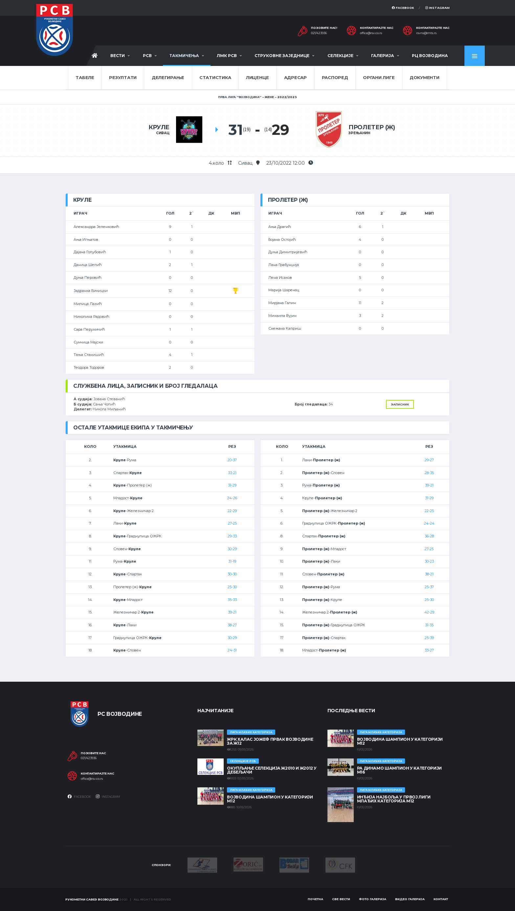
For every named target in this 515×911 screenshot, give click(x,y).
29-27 (429, 460)
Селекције (340, 55)
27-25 (232, 523)
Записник (400, 404)
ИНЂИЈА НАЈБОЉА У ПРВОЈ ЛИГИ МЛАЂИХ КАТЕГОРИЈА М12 (394, 799)
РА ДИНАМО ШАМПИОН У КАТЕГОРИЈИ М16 (399, 770)
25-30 (232, 587)
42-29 (429, 612)
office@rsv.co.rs (371, 33)
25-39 (429, 637)
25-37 (429, 587)
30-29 (232, 549)
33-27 (429, 650)
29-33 (232, 536)
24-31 (232, 650)
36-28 (429, 536)
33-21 (232, 472)
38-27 (232, 625)
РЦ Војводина (430, 55)
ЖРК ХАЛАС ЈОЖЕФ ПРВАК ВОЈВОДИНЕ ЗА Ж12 (270, 741)
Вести (117, 55)
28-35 (429, 472)
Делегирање (168, 77)
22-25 (429, 510)
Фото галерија (372, 899)
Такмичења (184, 55)
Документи (424, 77)
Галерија (382, 55)
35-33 (232, 599)
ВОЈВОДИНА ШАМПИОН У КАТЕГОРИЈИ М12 (270, 799)
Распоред (335, 77)
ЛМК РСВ (227, 55)
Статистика (215, 77)
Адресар (295, 77)
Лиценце (257, 77)
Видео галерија (410, 899)
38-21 (429, 574)
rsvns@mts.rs (426, 33)
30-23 (429, 561)
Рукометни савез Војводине (92, 899)
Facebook (403, 8)
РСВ (147, 55)
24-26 (232, 498)
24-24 (429, 523)
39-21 (232, 612)
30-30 (232, 574)
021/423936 (319, 33)
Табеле (85, 77)
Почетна (315, 899)
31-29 (232, 485)
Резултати (123, 77)
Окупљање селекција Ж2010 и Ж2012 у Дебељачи (272, 770)
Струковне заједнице (282, 55)
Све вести (341, 899)
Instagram (437, 8)
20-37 (232, 460)
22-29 (232, 510)
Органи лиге (378, 77)
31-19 (232, 561)
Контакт (441, 899)
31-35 (429, 625)
